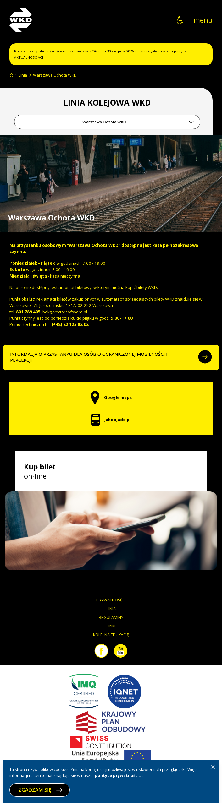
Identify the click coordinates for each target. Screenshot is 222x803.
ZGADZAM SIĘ (41, 789)
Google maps (111, 397)
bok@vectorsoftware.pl (64, 312)
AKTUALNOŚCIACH (29, 57)
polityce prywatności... (118, 775)
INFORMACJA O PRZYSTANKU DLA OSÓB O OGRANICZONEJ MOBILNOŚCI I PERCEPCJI (111, 357)
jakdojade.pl (111, 419)
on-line (40, 471)
